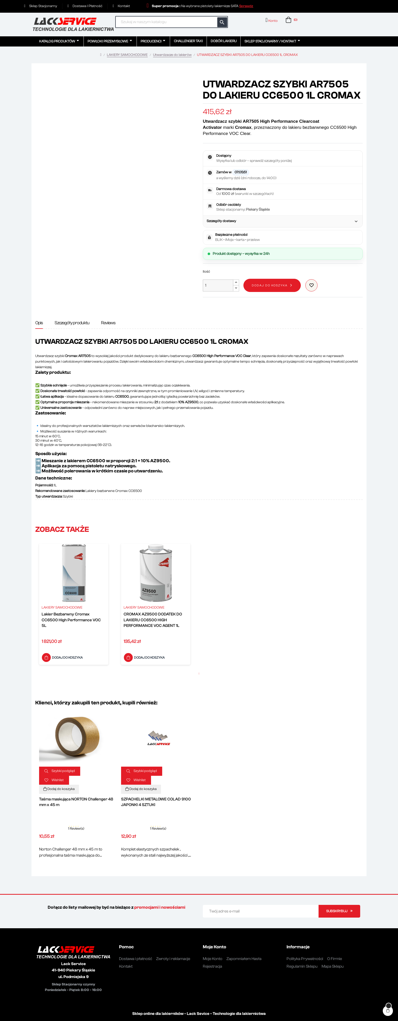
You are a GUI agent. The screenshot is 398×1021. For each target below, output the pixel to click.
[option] (73, 605)
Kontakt (125, 966)
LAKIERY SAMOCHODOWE (62, 608)
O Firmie (334, 958)
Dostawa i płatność (135, 958)
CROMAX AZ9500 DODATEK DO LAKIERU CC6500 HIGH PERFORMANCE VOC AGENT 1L (153, 620)
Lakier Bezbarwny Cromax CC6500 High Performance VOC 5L (71, 620)
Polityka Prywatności (305, 958)
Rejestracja (212, 966)
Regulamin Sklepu (302, 966)
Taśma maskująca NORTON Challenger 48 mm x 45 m (76, 802)
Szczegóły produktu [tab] (72, 323)
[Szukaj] (171, 22)
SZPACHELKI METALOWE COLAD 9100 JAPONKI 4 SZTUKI (156, 802)
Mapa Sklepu (333, 966)
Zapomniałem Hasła (243, 958)
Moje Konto (212, 958)
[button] (246, 6)
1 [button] (199, 673)
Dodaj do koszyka (270, 285)
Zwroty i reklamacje (173, 958)
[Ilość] (218, 285)
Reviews (108, 323)
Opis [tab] (39, 323)
